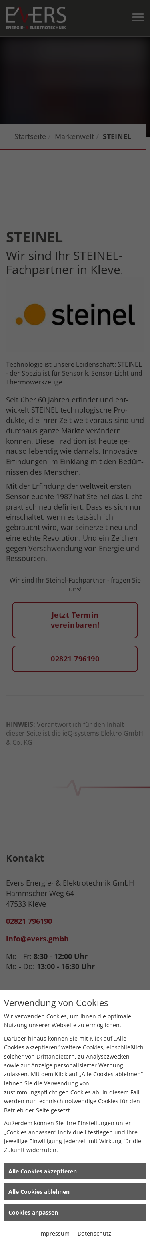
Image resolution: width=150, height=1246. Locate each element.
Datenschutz (94, 1233)
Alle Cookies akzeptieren (42, 1171)
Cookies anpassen (33, 1212)
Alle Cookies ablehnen (39, 1191)
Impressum (54, 1233)
